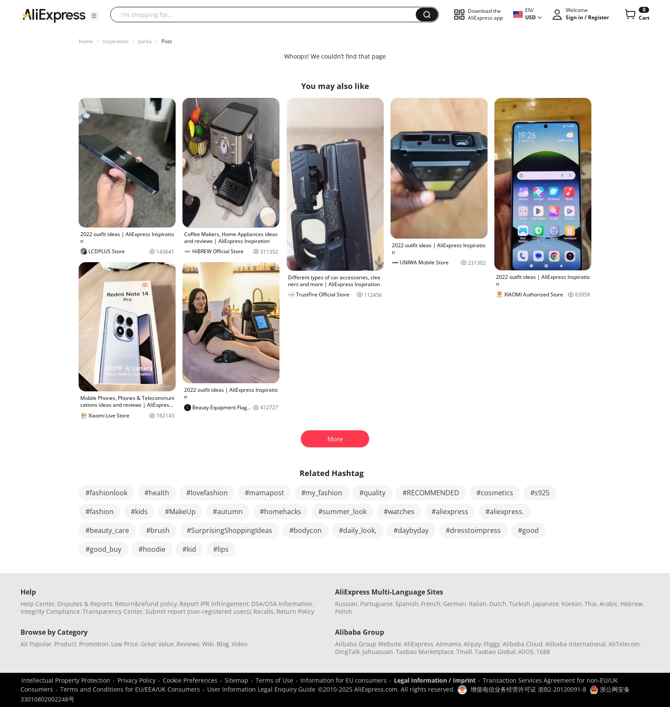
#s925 (540, 492)
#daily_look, (357, 530)
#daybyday (411, 530)
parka (145, 41)
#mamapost (264, 492)
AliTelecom (624, 644)
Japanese (546, 604)
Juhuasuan (377, 652)
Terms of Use (274, 680)
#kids (139, 511)
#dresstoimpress (473, 530)
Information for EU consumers (343, 680)
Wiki (208, 644)
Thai (591, 604)
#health (156, 492)
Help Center (38, 604)
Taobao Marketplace (425, 652)
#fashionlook (106, 492)
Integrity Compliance (50, 611)
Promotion (94, 644)
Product (65, 644)
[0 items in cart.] (636, 14)
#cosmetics (494, 492)
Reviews (188, 644)
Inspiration (115, 41)
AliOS (526, 652)
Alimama (448, 644)
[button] (94, 16)
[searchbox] (266, 14)
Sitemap (236, 680)
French (431, 604)
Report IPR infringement (214, 604)
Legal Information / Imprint (435, 680)
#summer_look (342, 511)
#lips (221, 549)
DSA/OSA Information (281, 604)
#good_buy (103, 549)
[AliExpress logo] (54, 15)
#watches (399, 511)
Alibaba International (575, 644)
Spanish (406, 604)
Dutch (497, 604)
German (454, 604)
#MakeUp (180, 511)
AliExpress (418, 644)
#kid (189, 549)
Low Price (124, 644)
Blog (223, 644)
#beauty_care (107, 530)
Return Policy (295, 611)
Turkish (519, 604)
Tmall (464, 652)
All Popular (36, 644)
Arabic (608, 604)
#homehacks (280, 511)
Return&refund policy (146, 604)
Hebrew (631, 604)
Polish (343, 611)
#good (528, 530)
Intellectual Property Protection (65, 680)
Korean (571, 604)
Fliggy (492, 644)
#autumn (228, 511)
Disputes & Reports (84, 604)
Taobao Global (495, 652)
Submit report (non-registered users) (198, 611)
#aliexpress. (504, 511)
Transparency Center (112, 611)
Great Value (157, 644)
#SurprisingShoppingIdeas (229, 530)
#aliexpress (450, 511)
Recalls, (264, 611)
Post (167, 41)
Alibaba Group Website (368, 644)
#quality (372, 492)
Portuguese (376, 604)
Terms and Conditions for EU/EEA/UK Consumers (130, 689)
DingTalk (347, 652)
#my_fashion (321, 492)
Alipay (472, 644)
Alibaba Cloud (522, 644)
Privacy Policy (137, 680)
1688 (543, 652)
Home (86, 41)
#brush (158, 530)
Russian (346, 604)
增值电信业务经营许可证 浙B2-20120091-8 (528, 689)
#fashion (99, 511)
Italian (478, 604)
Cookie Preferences (190, 680)
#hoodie (151, 549)
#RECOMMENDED (431, 492)
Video (239, 644)
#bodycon (305, 530)
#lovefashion (207, 492)
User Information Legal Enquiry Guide (261, 689)
